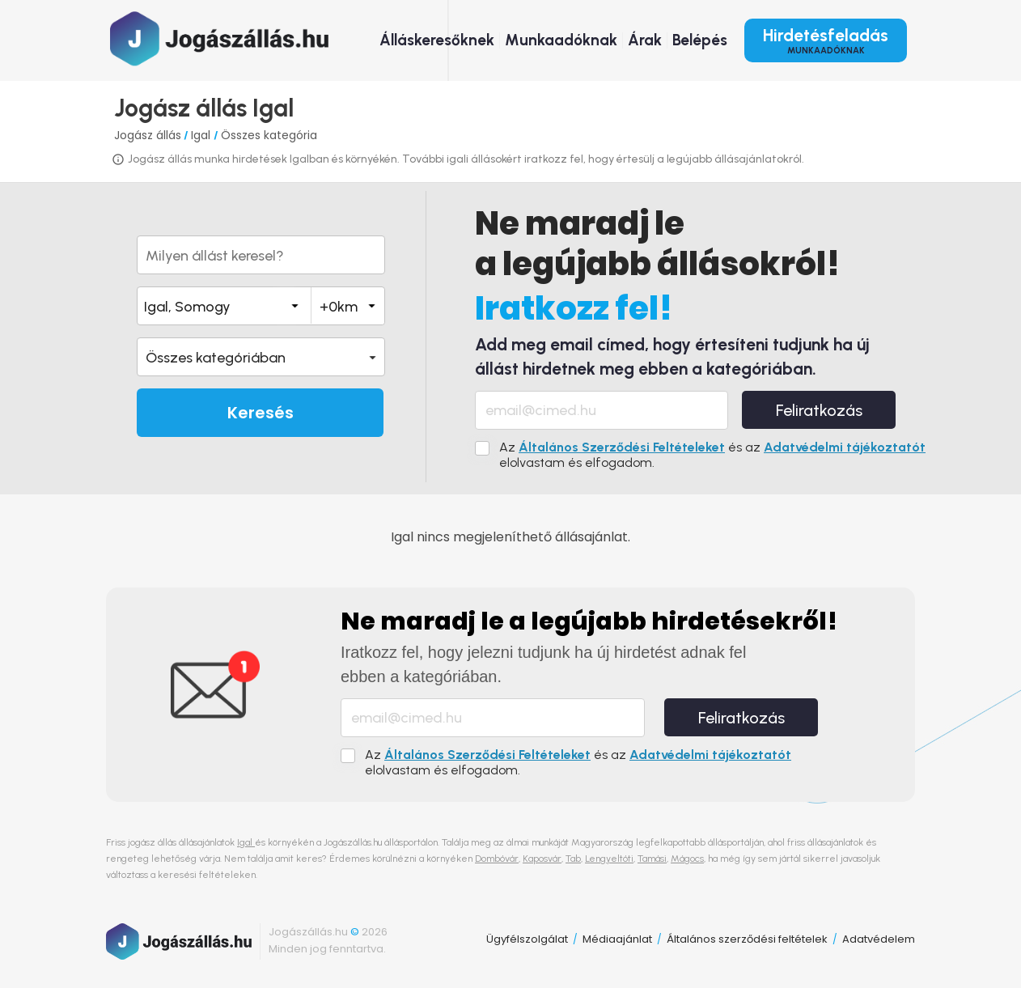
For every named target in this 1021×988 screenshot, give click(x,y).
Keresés (260, 412)
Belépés (699, 40)
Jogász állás (147, 135)
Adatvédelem (878, 939)
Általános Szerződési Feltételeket (622, 447)
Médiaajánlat (617, 939)
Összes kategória (269, 135)
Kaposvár (542, 858)
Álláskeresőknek (436, 40)
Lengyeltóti (609, 858)
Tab (573, 858)
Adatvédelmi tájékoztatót (845, 447)
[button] (261, 356)
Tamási (652, 858)
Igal (202, 135)
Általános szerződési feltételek (747, 939)
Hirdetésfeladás (825, 40)
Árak (645, 40)
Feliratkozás (819, 410)
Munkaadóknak (561, 40)
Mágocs (687, 858)
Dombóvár (497, 858)
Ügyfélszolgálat (527, 939)
